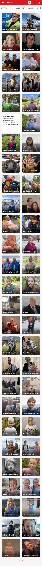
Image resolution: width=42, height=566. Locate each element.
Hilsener (31, 8)
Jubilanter (20, 8)
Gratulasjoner (7, 8)
